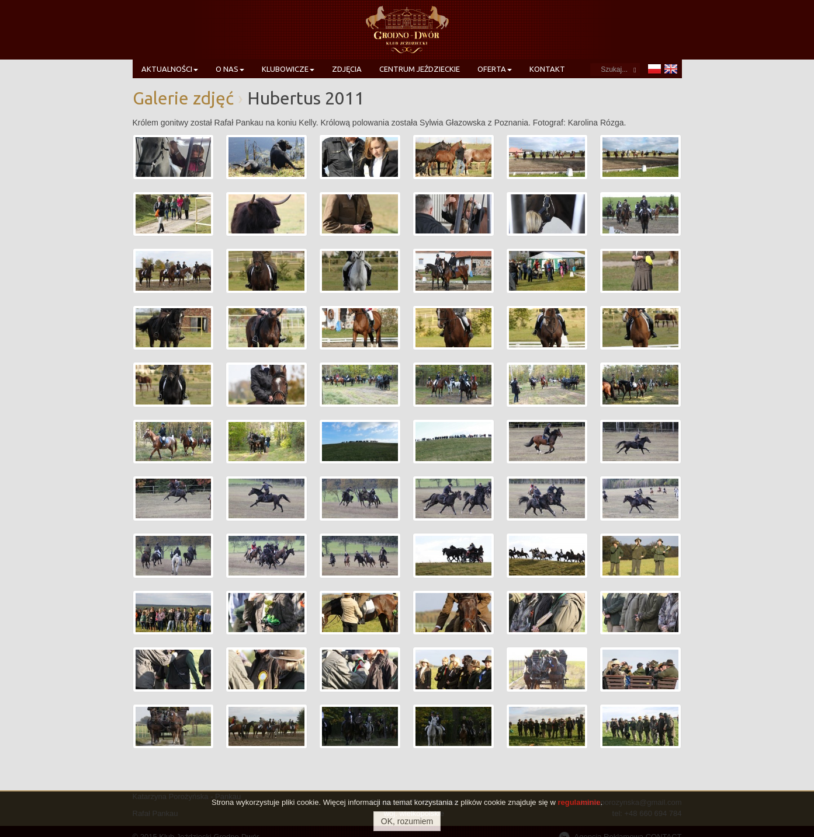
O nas (230, 69)
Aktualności (169, 69)
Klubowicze (288, 69)
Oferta (494, 69)
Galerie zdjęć (183, 98)
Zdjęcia (347, 69)
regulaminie (578, 802)
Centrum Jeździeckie (419, 69)
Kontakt (547, 69)
